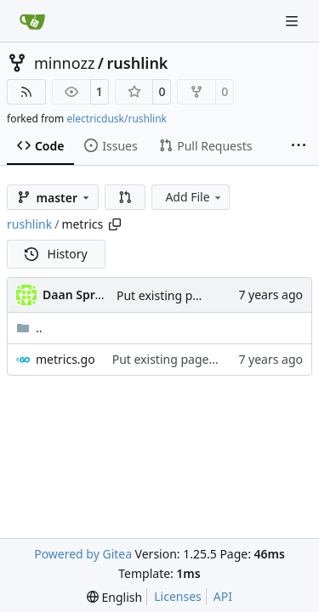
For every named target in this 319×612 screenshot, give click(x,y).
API (223, 596)
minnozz (64, 62)
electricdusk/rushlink (116, 118)
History (56, 254)
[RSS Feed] (26, 92)
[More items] (298, 146)
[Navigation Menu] (293, 21)
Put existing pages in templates (200, 359)
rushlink (137, 62)
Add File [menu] (194, 197)
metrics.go (65, 359)
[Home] (32, 21)
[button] (125, 197)
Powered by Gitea (83, 554)
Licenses (178, 596)
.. (29, 328)
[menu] (114, 597)
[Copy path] (115, 224)
